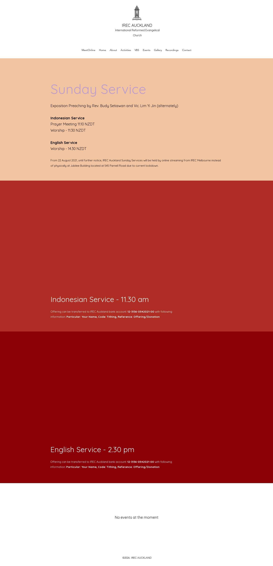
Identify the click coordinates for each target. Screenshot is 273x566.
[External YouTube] (137, 243)
